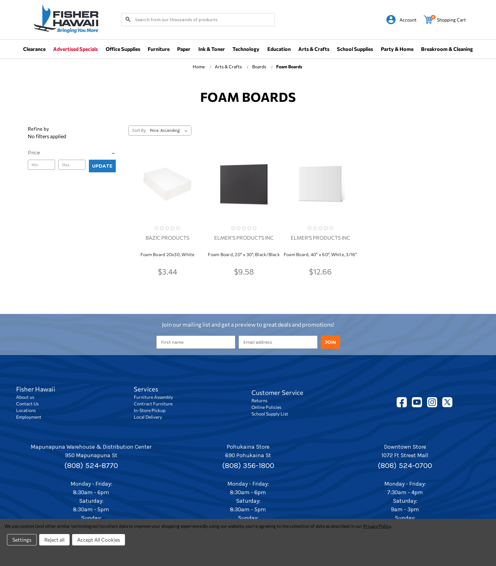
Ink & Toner (211, 49)
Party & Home (397, 49)
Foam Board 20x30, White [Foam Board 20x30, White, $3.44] (167, 254)
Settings (21, 540)
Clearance (34, 49)
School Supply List (269, 413)
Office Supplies (123, 49)
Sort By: (139, 130)
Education (279, 49)
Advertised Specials (75, 49)
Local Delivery (148, 417)
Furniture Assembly (153, 397)
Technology (245, 49)
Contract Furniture (153, 403)
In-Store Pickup (149, 410)
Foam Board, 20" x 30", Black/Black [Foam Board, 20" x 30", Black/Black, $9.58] (244, 254)
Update (102, 166)
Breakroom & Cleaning (447, 49)
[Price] (72, 153)
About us (25, 397)
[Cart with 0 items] (444, 19)
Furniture (159, 49)
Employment (28, 417)
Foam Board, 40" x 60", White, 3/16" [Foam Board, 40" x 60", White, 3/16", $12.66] (320, 254)
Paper (183, 49)
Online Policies (266, 407)
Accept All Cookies (98, 540)
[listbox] (170, 130)
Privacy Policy (377, 526)
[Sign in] (401, 19)
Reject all (54, 540)
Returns (259, 400)
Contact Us (27, 403)
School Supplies (355, 49)
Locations (26, 410)
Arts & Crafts (313, 49)
